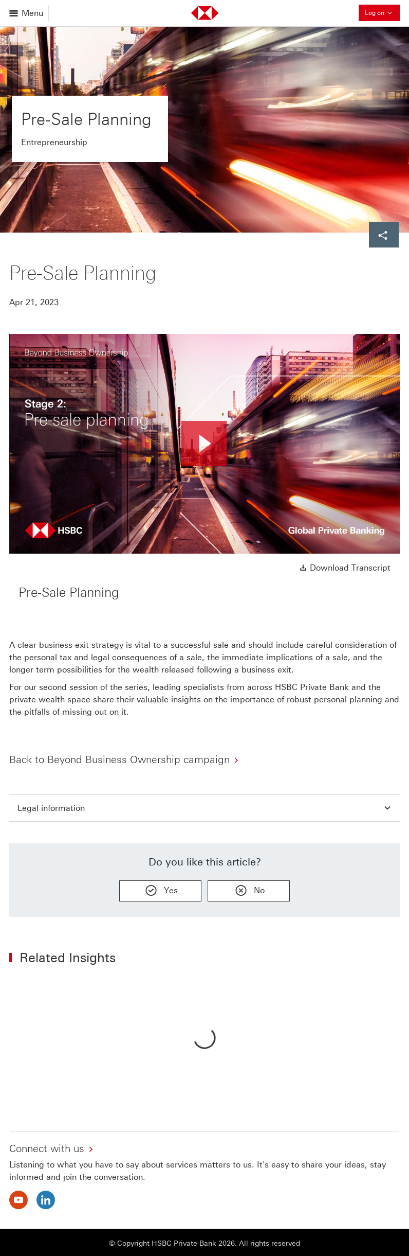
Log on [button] (382, 12)
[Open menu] (27, 13)
